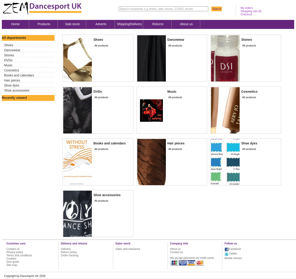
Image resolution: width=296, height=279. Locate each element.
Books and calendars (19, 75)
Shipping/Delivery (129, 24)
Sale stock (72, 24)
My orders (247, 8)
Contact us (12, 249)
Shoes (8, 45)
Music (8, 65)
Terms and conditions (19, 255)
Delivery (66, 249)
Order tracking (69, 255)
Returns (158, 24)
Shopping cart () (251, 11)
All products (101, 45)
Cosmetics (11, 70)
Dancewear (12, 50)
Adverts (101, 24)
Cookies (11, 258)
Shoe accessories (17, 90)
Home (15, 24)
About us (186, 24)
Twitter (233, 253)
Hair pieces (12, 80)
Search (216, 9)
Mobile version (233, 258)
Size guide (12, 261)
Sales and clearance (127, 249)
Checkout (246, 14)
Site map (11, 265)
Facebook (235, 249)
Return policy (69, 252)
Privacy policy (14, 252)
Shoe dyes (11, 85)
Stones (9, 55)
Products (44, 24)
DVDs (8, 60)
